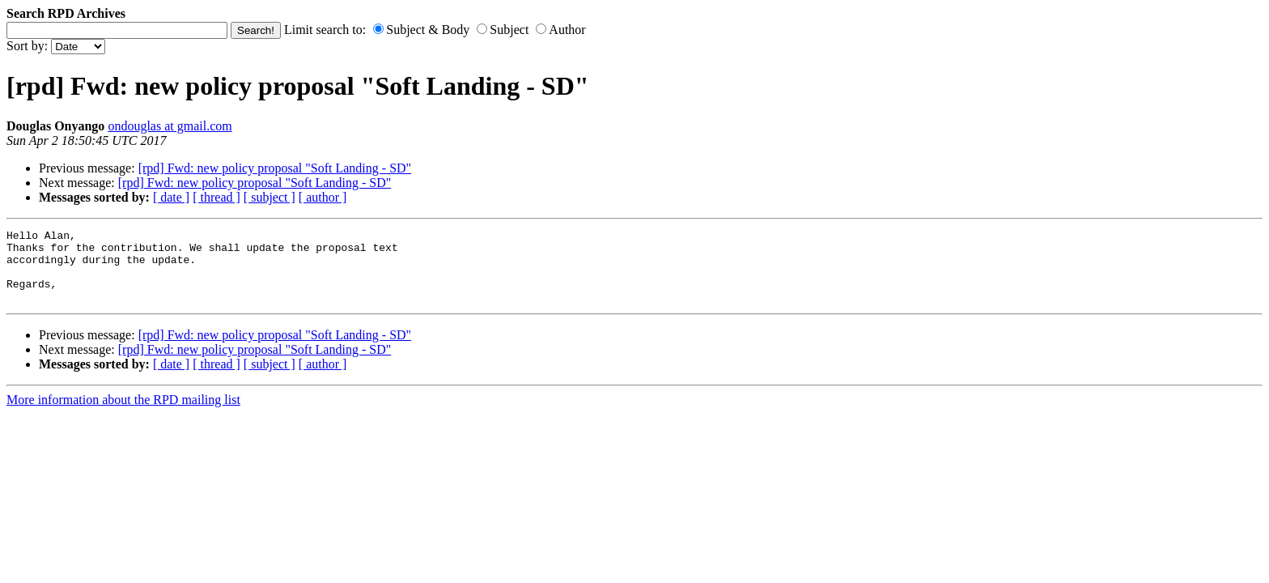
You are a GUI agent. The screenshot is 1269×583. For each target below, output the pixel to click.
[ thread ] (216, 197)
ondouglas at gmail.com (169, 126)
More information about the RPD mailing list (123, 414)
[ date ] (171, 197)
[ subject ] (269, 197)
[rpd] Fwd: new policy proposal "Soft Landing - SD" (274, 168)
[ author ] (323, 197)
